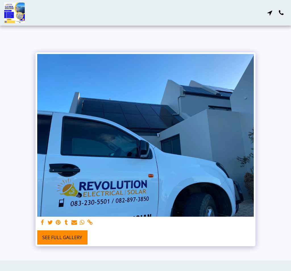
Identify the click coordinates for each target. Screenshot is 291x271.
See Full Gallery (62, 237)
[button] (269, 12)
